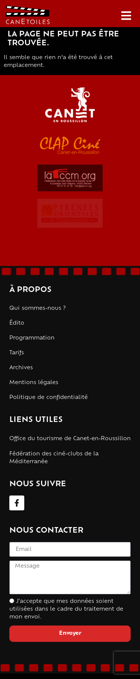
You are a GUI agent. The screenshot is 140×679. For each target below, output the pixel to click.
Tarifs (16, 353)
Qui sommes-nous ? (37, 308)
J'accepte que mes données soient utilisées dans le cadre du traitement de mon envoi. (66, 609)
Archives (21, 368)
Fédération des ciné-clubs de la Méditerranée (54, 458)
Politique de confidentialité (48, 397)
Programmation (32, 338)
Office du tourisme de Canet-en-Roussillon (70, 439)
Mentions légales (33, 383)
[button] (126, 15)
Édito (16, 323)
